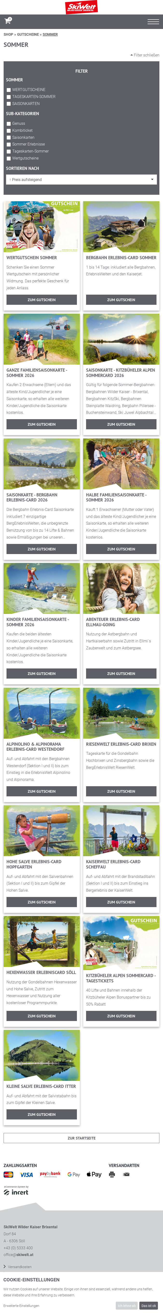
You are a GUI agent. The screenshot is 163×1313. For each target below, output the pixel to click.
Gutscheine (28, 34)
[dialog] (81, 1292)
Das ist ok (149, 1306)
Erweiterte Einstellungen (21, 1306)
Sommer (50, 34)
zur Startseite (81, 1138)
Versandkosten (19, 1267)
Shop (8, 34)
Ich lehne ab (127, 1306)
